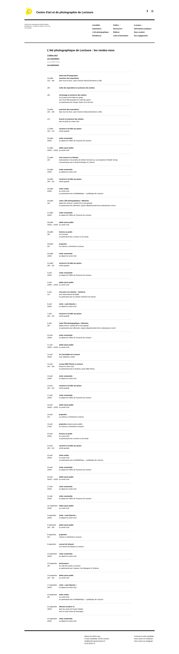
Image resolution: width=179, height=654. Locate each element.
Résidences (96, 36)
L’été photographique (100, 32)
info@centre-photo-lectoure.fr (94, 641)
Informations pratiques (142, 29)
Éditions (116, 32)
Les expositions (53, 59)
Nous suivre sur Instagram (143, 641)
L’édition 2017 (52, 55)
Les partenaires (53, 65)
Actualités (96, 25)
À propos (137, 25)
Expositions (96, 29)
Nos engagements (141, 36)
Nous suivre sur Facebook (143, 639)
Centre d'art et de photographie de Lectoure (64, 12)
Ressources (117, 29)
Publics (116, 25)
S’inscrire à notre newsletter (144, 636)
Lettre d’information (120, 36)
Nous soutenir (139, 32)
